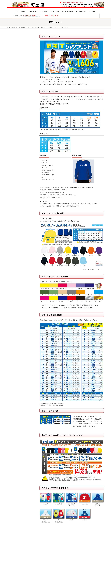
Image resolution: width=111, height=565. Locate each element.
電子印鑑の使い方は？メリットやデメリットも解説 (24, 147)
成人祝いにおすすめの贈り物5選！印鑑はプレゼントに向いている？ (24, 172)
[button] (51, 15)
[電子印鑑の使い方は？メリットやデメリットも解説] (10, 148)
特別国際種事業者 (20, 125)
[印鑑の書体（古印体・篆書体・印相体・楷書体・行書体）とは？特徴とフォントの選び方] (10, 158)
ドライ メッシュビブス (58, 520)
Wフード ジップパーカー (45, 520)
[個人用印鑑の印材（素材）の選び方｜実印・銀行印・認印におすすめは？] (10, 137)
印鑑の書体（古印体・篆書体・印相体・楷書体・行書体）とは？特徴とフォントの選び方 (20, 68)
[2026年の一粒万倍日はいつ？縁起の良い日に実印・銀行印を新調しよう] (10, 183)
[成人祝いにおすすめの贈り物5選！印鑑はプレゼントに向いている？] (10, 172)
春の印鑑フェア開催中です (31, 15)
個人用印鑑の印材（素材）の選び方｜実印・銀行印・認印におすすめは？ (24, 137)
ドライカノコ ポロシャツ (71, 503)
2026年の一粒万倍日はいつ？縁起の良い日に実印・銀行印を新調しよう (24, 183)
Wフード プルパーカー (97, 503)
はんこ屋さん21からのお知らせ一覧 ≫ (21, 74)
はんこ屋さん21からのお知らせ (21, 45)
